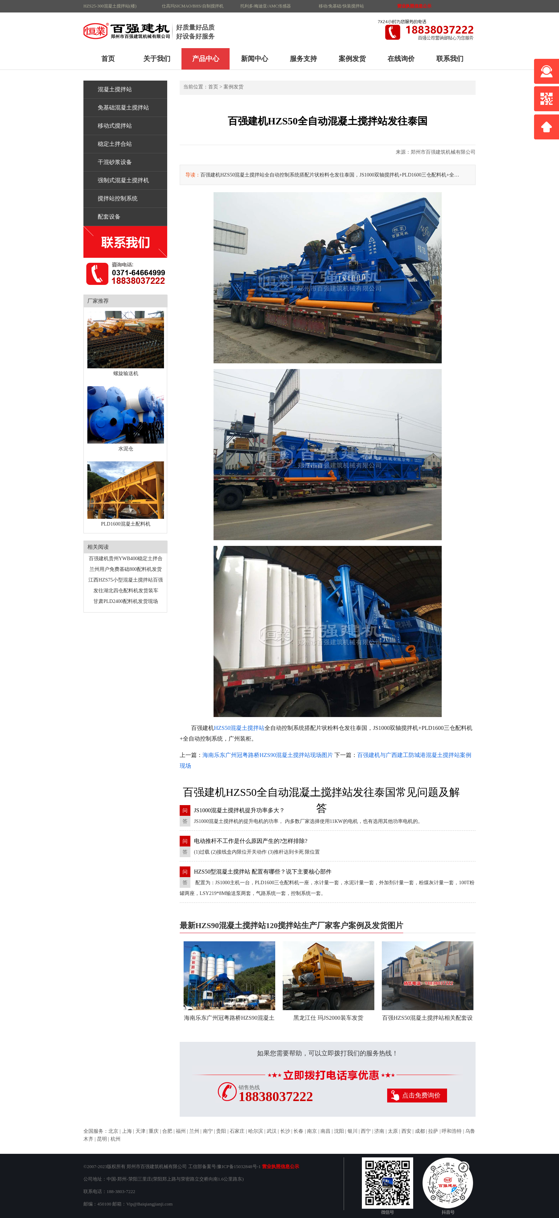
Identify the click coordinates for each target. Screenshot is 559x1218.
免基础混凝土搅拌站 (123, 107)
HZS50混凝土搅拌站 (239, 728)
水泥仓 (125, 418)
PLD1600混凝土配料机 (125, 494)
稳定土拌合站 (115, 144)
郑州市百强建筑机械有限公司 (443, 152)
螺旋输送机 (125, 343)
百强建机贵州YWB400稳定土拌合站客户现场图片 (126, 560)
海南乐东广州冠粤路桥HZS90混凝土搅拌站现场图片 (267, 755)
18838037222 (276, 1096)
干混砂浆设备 (115, 162)
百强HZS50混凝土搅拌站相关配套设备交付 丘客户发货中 (427, 985)
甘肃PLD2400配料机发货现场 (125, 601)
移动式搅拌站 (115, 126)
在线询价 (401, 58)
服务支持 (303, 58)
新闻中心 (254, 58)
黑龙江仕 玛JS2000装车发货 (328, 981)
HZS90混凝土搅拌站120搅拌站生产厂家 (128, 30)
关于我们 (156, 58)
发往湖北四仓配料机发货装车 (125, 590)
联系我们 (449, 58)
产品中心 (205, 58)
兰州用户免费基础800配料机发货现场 (125, 571)
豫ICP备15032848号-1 (239, 1166)
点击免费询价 (421, 1095)
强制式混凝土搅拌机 (123, 180)
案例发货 (352, 58)
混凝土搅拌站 (115, 89)
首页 (108, 58)
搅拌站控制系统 (118, 198)
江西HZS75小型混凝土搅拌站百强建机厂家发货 (125, 581)
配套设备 (109, 217)
